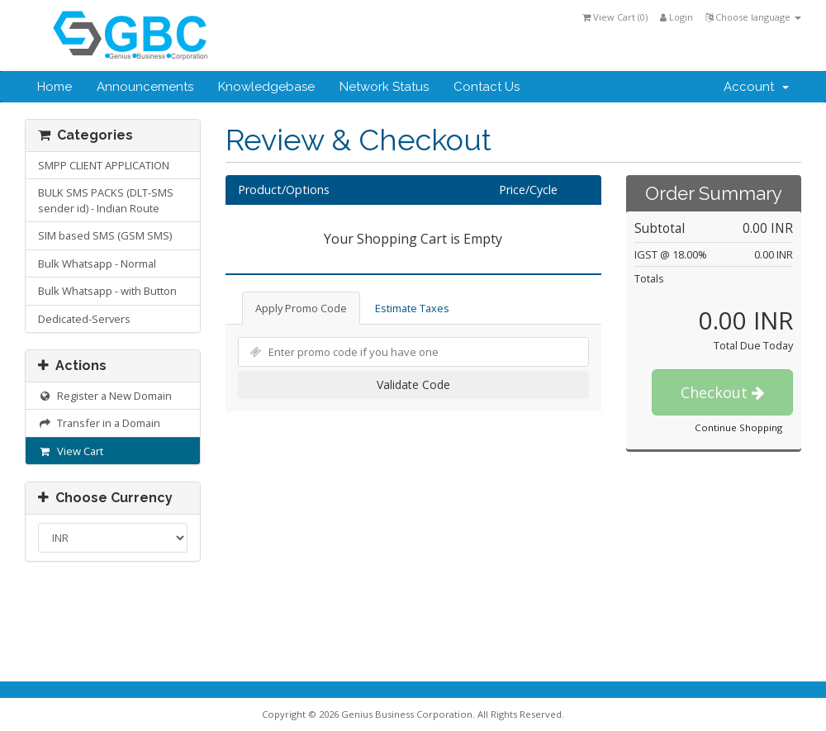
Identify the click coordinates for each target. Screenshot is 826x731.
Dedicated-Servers (84, 318)
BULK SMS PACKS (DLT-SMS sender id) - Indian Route (105, 200)
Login (676, 17)
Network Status (384, 86)
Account (756, 86)
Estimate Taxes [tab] (412, 308)
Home (54, 86)
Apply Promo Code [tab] (301, 308)
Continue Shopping (738, 427)
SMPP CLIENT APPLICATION (103, 165)
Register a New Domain (105, 395)
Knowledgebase (266, 86)
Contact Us (486, 86)
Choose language (753, 17)
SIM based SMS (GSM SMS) (105, 235)
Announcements (145, 86)
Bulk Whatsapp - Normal (97, 263)
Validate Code (413, 384)
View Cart (70, 451)
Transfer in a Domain (99, 422)
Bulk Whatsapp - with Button (107, 290)
